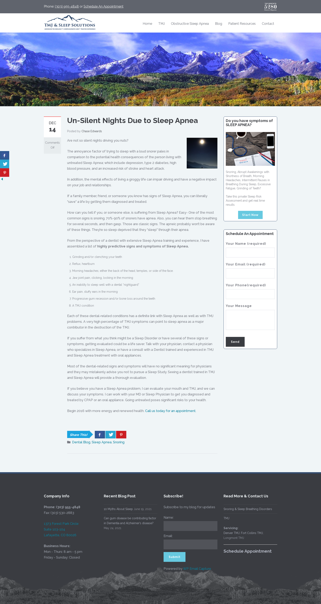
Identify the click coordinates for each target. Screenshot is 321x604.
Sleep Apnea (102, 442)
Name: (165, 517)
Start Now (250, 215)
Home (147, 24)
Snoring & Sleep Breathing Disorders (244, 509)
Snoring (118, 442)
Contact (268, 24)
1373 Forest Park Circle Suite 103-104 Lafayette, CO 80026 (57, 529)
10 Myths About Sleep (114, 509)
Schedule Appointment (244, 551)
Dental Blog (81, 442)
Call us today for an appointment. (170, 411)
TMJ (161, 24)
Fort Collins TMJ (248, 533)
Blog (218, 24)
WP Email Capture (194, 569)
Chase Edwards (91, 131)
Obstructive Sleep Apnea (190, 24)
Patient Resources (242, 24)
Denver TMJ (228, 533)
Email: (164, 536)
